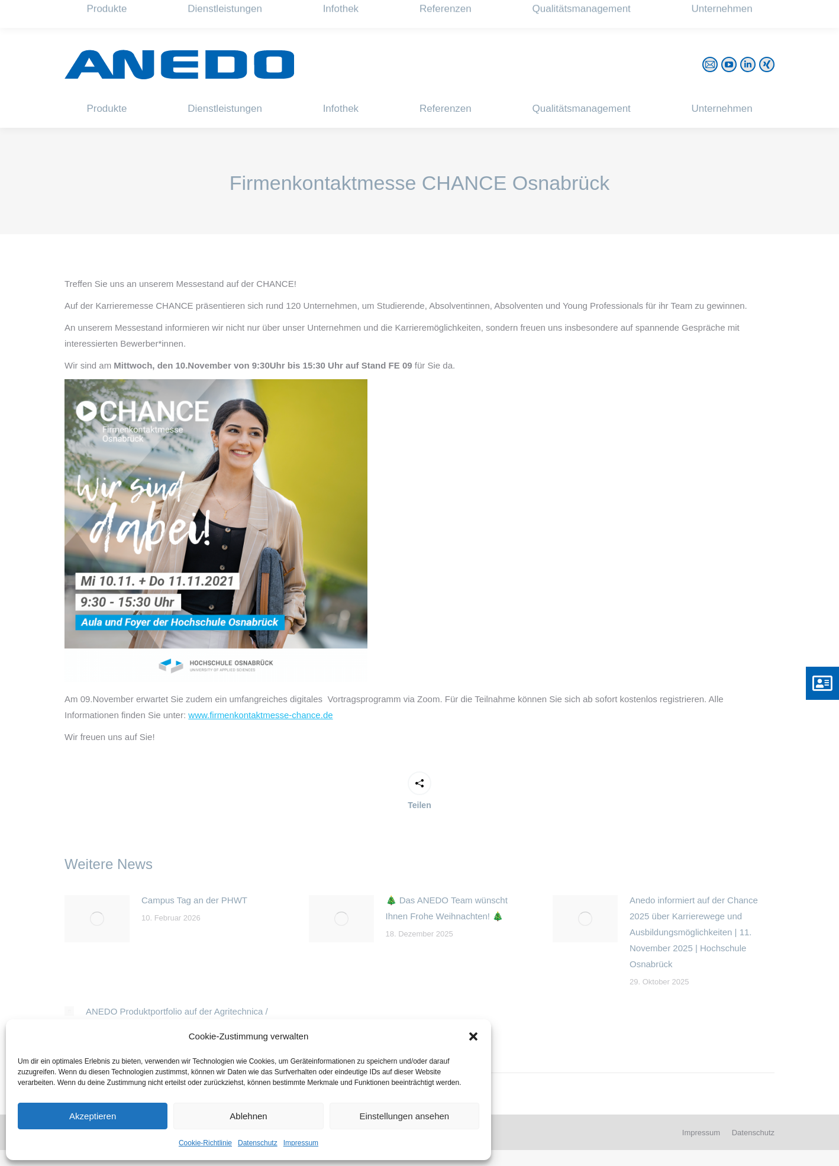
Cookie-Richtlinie (205, 1143)
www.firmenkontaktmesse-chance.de (260, 715)
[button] (473, 1036)
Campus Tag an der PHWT (194, 900)
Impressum (300, 1143)
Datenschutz (257, 1143)
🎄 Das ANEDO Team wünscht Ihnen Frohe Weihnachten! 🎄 (447, 908)
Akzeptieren (92, 1116)
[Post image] (97, 918)
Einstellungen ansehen (404, 1116)
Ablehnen (248, 1116)
